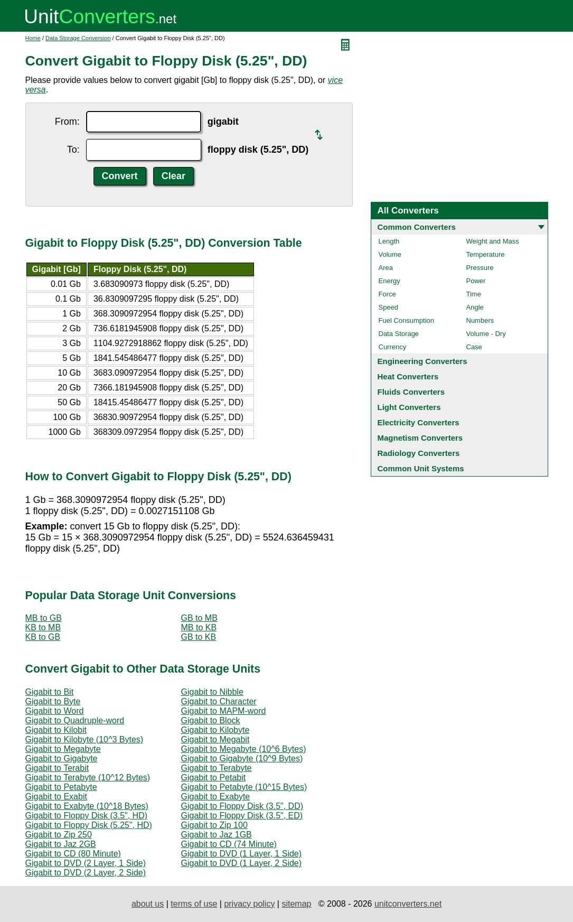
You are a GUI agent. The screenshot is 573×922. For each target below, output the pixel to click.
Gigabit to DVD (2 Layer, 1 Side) (85, 863)
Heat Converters (408, 376)
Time (473, 294)
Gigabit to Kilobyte (215, 729)
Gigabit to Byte (53, 701)
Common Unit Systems (421, 468)
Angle (475, 307)
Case (474, 347)
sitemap (296, 903)
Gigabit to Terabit (57, 767)
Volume (390, 254)
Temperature (485, 254)
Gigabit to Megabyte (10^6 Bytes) (243, 748)
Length (389, 241)
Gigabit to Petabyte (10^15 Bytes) (244, 787)
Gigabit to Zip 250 (58, 834)
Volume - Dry (486, 334)
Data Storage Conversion (78, 38)
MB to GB (43, 617)
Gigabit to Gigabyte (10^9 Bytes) (242, 758)
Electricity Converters (418, 422)
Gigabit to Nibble (212, 691)
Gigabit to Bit (49, 691)
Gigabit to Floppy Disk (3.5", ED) (242, 815)
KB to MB (43, 627)
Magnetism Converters (420, 437)
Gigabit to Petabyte (61, 787)
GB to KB (199, 636)
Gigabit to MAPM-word (223, 710)
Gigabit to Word (54, 710)
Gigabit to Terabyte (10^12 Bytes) (88, 777)
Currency (393, 347)
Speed (389, 307)
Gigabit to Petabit (213, 777)
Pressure (480, 268)
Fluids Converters (411, 391)
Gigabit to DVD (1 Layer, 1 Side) (241, 853)
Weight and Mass (492, 241)
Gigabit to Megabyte (63, 748)
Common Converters (417, 226)
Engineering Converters (422, 361)
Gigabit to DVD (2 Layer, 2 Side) (85, 872)
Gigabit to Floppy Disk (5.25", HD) (88, 825)
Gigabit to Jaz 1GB (216, 834)
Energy (389, 281)
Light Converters (409, 407)
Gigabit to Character (219, 701)
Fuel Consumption (407, 320)
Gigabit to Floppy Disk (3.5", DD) (242, 806)
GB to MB (199, 617)
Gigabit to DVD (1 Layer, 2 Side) (241, 863)
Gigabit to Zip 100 (214, 825)
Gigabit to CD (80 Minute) (73, 853)
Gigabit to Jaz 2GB (60, 844)
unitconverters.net (408, 903)
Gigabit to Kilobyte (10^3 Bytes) (84, 739)
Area (386, 268)
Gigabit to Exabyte (215, 796)
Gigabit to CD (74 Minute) (229, 844)
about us (147, 903)
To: (73, 149)
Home (33, 38)
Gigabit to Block (210, 720)
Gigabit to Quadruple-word (75, 720)
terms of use (194, 903)
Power (476, 281)
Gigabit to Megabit (215, 739)
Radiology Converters (419, 453)
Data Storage (399, 334)
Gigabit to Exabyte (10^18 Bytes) (86, 806)
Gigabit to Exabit (56, 796)
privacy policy (249, 903)
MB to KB (199, 627)
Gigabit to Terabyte (216, 767)
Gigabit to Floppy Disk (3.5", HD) (86, 815)
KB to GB (43, 636)
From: (67, 121)
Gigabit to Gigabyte (61, 758)
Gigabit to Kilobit (56, 729)
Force (387, 294)
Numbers (480, 320)
